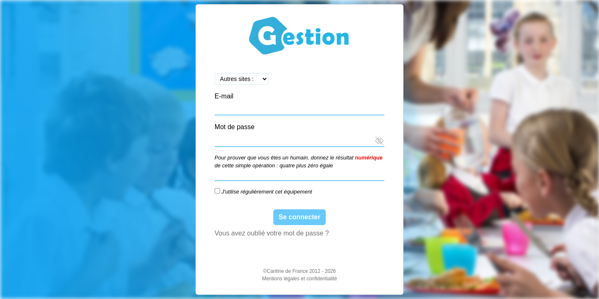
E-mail (224, 96)
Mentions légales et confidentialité (299, 279)
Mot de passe (235, 126)
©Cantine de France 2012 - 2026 (299, 271)
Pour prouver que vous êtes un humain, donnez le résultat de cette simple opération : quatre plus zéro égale (299, 161)
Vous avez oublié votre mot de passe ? (272, 233)
